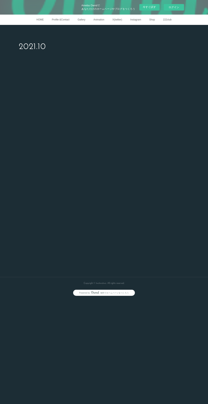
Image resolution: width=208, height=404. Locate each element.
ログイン (174, 7)
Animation (98, 19)
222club (167, 19)
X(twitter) (117, 19)
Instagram (135, 19)
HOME (40, 19)
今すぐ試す (149, 7)
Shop (152, 19)
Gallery (81, 19)
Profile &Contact (60, 19)
